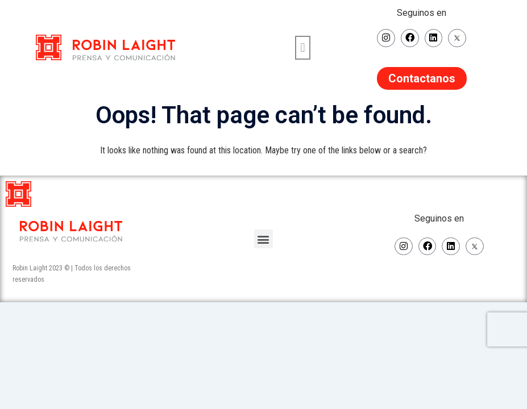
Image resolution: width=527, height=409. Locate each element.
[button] (302, 47)
